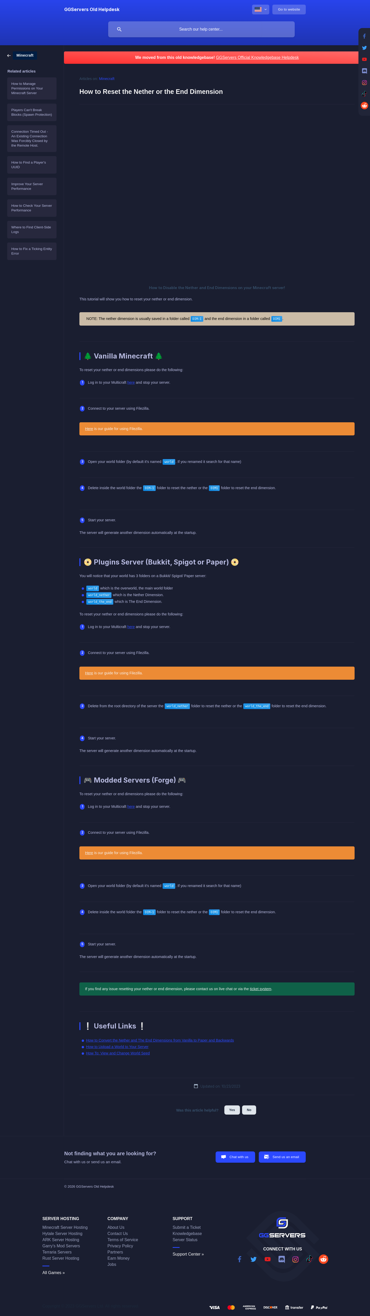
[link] (22, 55)
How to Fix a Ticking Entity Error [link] (31, 251)
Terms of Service (122, 1240)
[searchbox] (201, 29)
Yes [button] (232, 1110)
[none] (91, 9)
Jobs (111, 1264)
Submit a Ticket (187, 1227)
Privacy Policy (120, 1246)
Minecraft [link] (107, 79)
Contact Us (117, 1233)
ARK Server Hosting (60, 1240)
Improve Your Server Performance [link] (27, 186)
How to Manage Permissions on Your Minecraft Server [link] (27, 88)
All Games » (53, 1272)
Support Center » (188, 1254)
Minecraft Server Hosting (65, 1227)
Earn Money (118, 1258)
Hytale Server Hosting (62, 1233)
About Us (115, 1227)
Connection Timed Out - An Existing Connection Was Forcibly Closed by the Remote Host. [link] (29, 138)
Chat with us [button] (238, 1157)
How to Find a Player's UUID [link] (28, 164)
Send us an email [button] (286, 1157)
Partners (115, 1252)
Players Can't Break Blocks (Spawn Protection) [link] (31, 112)
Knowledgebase (187, 1233)
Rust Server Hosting (60, 1258)
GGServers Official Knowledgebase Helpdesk (257, 57)
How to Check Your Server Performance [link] (31, 208)
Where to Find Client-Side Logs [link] (31, 229)
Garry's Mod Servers (61, 1246)
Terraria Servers (57, 1252)
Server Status (185, 1240)
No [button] (249, 1110)
